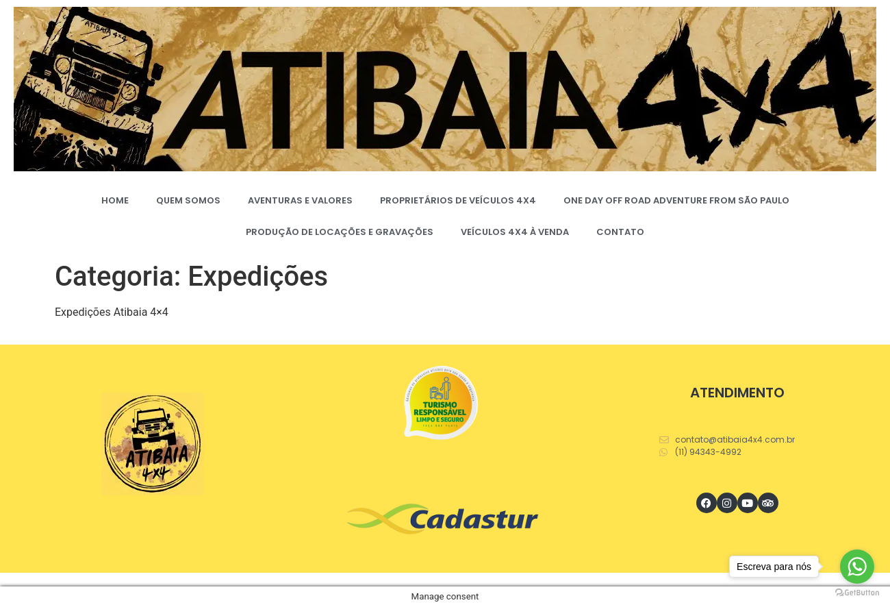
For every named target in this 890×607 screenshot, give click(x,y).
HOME (115, 200)
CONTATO (620, 231)
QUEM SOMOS (188, 200)
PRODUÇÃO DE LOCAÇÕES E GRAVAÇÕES (339, 231)
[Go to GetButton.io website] (857, 593)
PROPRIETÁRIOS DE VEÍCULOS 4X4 (458, 200)
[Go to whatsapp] (857, 566)
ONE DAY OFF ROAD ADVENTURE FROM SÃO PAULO (676, 200)
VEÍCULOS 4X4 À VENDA (515, 231)
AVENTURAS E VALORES (300, 200)
